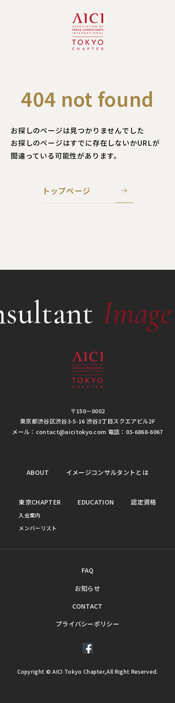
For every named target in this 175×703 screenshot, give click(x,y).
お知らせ (87, 588)
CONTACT (87, 606)
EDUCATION (96, 501)
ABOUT (38, 472)
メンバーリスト (38, 528)
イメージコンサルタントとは (107, 472)
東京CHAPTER (40, 501)
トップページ (66, 190)
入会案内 (29, 515)
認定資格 (143, 501)
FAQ (88, 570)
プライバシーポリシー (87, 623)
